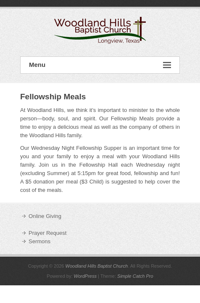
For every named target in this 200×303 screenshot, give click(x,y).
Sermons (39, 241)
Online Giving (45, 216)
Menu (100, 65)
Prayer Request (47, 233)
